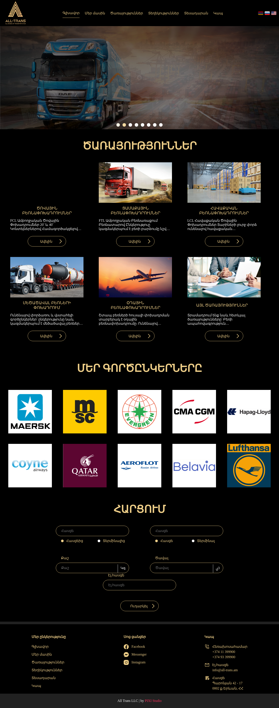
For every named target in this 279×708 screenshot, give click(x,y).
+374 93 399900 (223, 657)
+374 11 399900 (223, 652)
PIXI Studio (153, 701)
